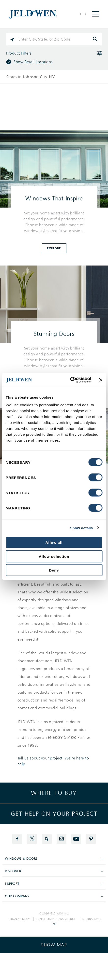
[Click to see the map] (54, 945)
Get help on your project (54, 813)
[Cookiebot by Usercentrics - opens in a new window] (70, 380)
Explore (54, 248)
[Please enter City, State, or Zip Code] (54, 39)
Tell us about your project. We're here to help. (53, 761)
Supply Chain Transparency (56, 919)
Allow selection (54, 556)
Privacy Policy (19, 919)
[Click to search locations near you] (12, 39)
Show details (81, 528)
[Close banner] (100, 379)
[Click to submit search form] (96, 39)
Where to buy (54, 792)
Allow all (54, 542)
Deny (54, 570)
